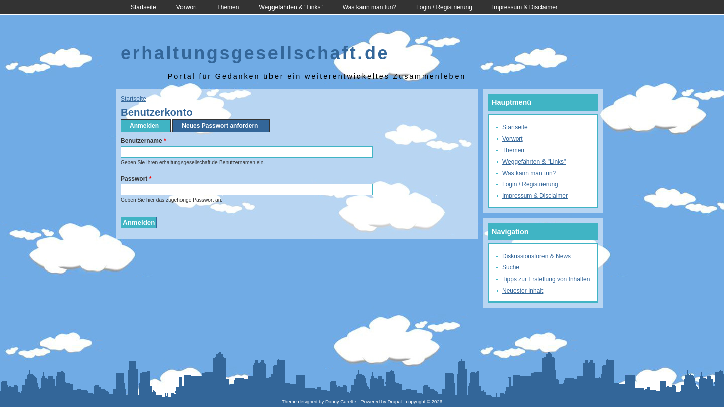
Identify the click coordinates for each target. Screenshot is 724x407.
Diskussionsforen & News (536, 256)
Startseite (143, 7)
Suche (510, 267)
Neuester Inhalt (522, 290)
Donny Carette (340, 401)
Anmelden (147, 125)
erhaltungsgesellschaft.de (255, 53)
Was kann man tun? (369, 7)
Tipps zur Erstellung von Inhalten (546, 279)
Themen (228, 7)
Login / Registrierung (444, 7)
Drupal (395, 401)
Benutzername (143, 140)
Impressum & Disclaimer (525, 7)
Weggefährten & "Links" (290, 7)
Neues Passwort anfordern (220, 125)
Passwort (136, 178)
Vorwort (186, 7)
